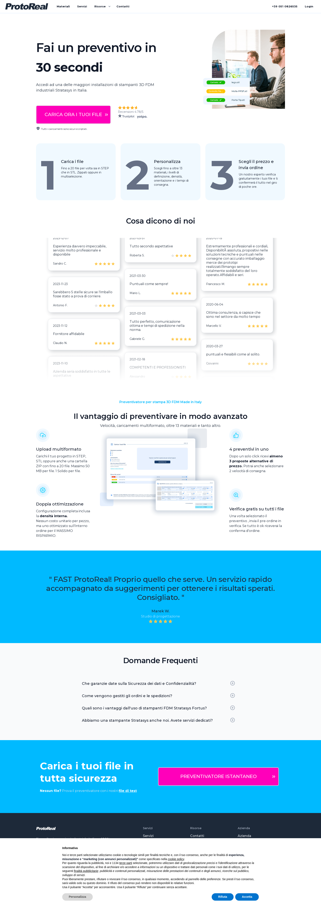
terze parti (125, 863)
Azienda (244, 836)
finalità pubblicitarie (86, 871)
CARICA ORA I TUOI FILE (73, 114)
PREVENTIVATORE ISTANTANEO (218, 776)
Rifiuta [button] (222, 896)
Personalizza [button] (77, 896)
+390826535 (284, 6)
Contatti (122, 6)
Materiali (63, 6)
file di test (128, 791)
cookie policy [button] (176, 859)
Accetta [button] (247, 896)
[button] (102, 6)
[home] (26, 6)
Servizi (82, 6)
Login (309, 6)
